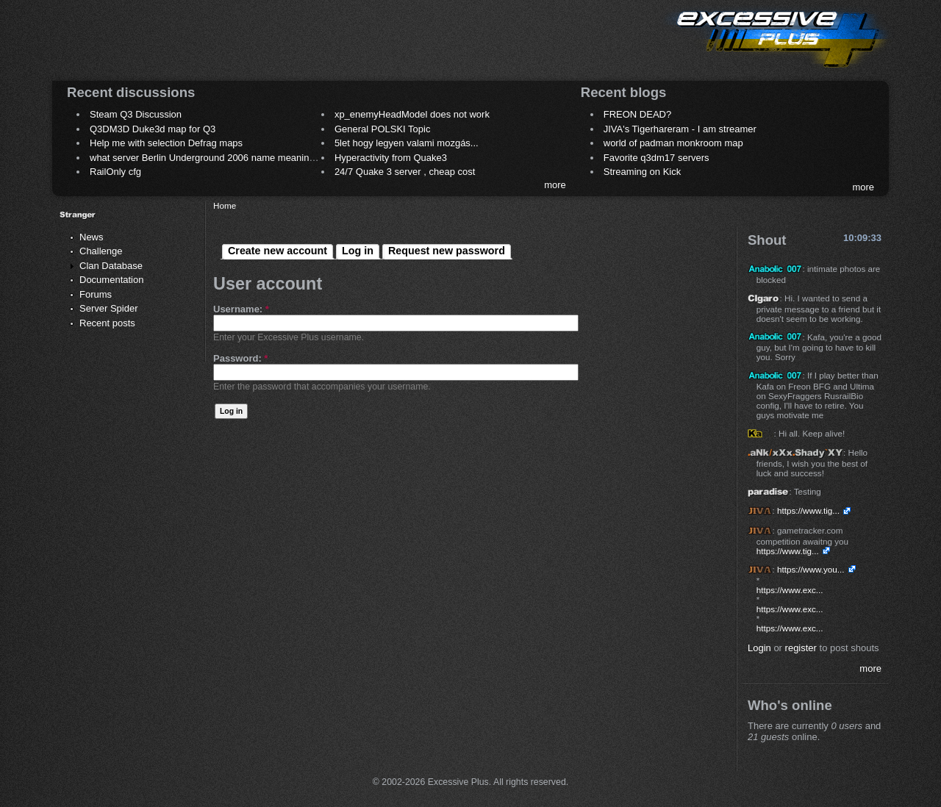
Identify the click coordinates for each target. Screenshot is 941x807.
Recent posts (107, 323)
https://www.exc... (789, 590)
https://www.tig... (808, 510)
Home (224, 205)
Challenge (101, 251)
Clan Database (111, 265)
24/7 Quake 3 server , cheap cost (405, 171)
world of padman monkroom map (673, 142)
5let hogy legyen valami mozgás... (406, 142)
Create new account (277, 251)
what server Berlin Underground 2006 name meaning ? (206, 157)
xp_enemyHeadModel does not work (412, 114)
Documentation (111, 279)
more (555, 184)
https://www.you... (811, 569)
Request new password (446, 251)
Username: (241, 309)
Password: (240, 358)
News (91, 237)
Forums (95, 294)
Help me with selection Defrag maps (166, 142)
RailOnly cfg (115, 171)
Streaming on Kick (642, 171)
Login (759, 647)
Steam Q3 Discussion (136, 114)
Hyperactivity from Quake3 (390, 157)
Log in (357, 251)
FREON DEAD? (637, 114)
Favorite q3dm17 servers (656, 157)
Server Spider (108, 308)
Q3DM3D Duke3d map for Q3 (152, 128)
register (801, 647)
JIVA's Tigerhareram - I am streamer (680, 128)
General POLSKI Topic (382, 128)
